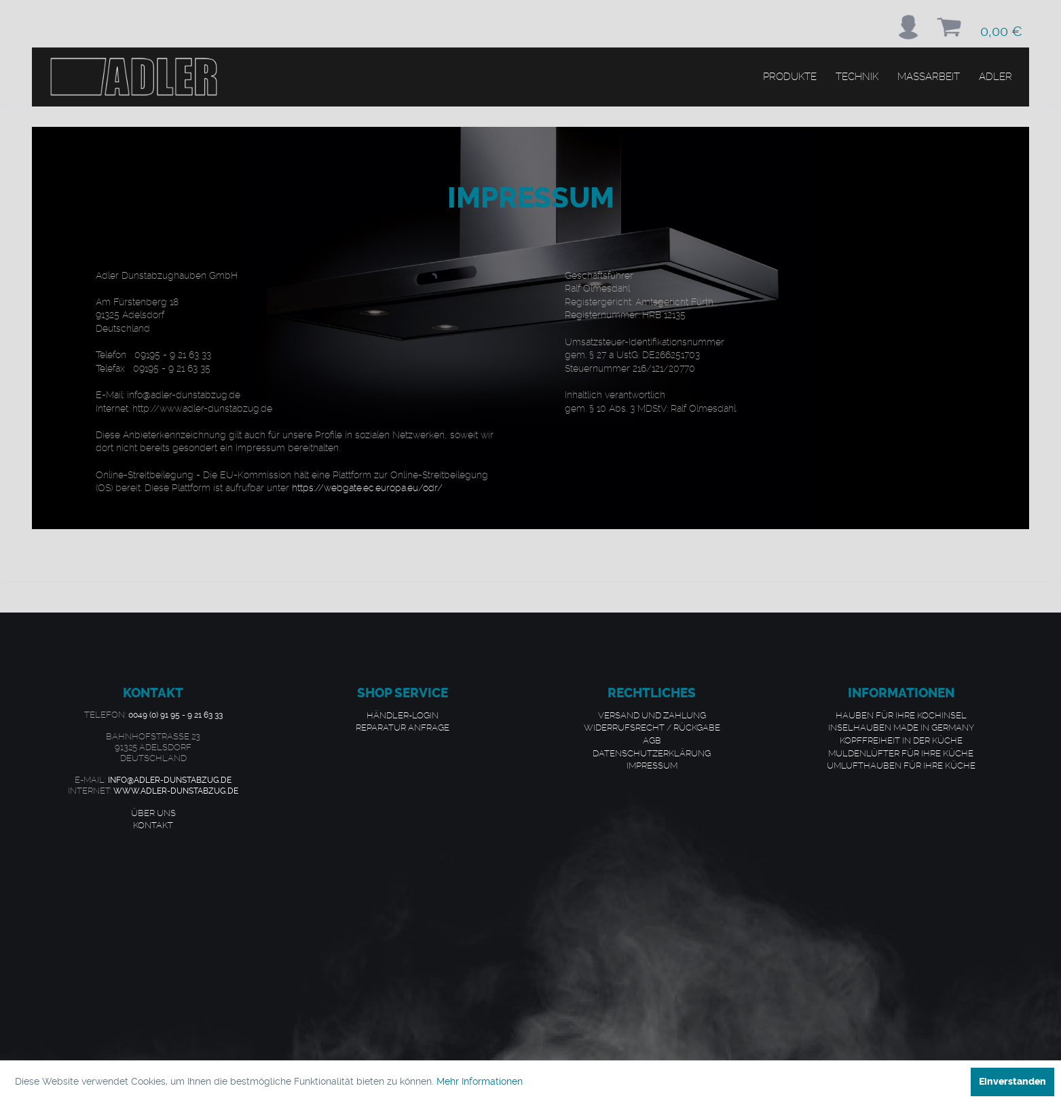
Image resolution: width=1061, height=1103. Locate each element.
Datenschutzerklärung (652, 753)
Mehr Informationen (479, 1081)
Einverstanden (1012, 1081)
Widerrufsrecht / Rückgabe (652, 727)
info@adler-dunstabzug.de (169, 780)
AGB (652, 740)
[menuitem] (908, 27)
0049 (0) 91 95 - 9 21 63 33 (175, 715)
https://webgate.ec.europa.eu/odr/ (367, 487)
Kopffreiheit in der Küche (901, 740)
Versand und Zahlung (652, 715)
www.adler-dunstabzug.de (175, 791)
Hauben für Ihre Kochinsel (901, 715)
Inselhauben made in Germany (901, 727)
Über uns (153, 812)
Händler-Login (403, 715)
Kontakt (153, 824)
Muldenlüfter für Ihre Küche (900, 753)
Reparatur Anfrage (402, 727)
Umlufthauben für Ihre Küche (901, 765)
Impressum (652, 765)
